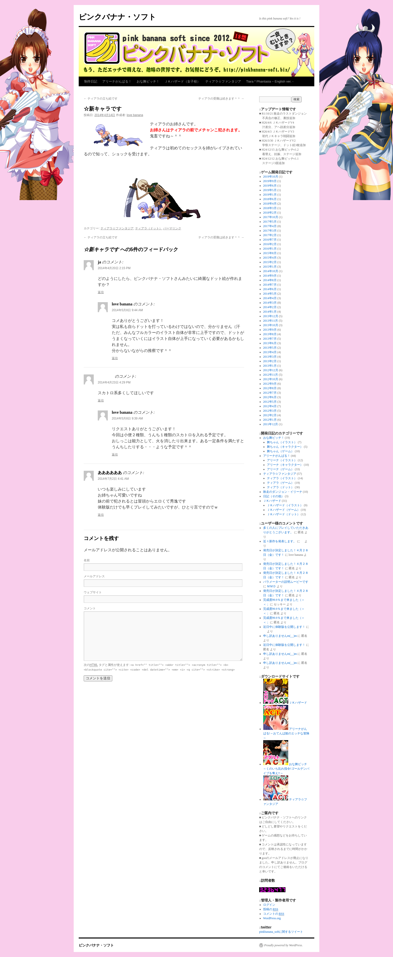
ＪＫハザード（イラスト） (285, 505)
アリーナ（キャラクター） (285, 464)
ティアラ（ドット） (148, 228)
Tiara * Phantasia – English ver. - (269, 81)
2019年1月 (270, 194)
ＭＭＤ (271, 586)
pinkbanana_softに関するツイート (281, 931)
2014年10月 (270, 271)
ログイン (269, 904)
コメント (90, 608)
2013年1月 (270, 365)
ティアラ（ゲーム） (280, 483)
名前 (87, 560)
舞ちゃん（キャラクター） (285, 446)
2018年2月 (270, 212)
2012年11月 (270, 374)
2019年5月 (270, 190)
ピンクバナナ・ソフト (117, 17)
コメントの (273, 914)
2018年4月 (270, 203)
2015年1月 (270, 266)
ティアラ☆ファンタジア (223, 81)
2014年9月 (270, 275)
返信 (101, 292)
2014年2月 (270, 307)
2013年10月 (270, 325)
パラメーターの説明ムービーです (285, 582)
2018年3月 (270, 208)
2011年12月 (270, 424)
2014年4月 (270, 298)
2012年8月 (270, 388)
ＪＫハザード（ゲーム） (283, 510)
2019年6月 (270, 185)
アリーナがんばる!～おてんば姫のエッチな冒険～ (286, 733)
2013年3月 (270, 356)
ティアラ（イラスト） (282, 478)
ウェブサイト (93, 592)
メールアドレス (94, 576)
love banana (135, 115)
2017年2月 (270, 235)
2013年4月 (270, 352)
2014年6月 (270, 289)
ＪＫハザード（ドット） (283, 514)
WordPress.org (272, 918)
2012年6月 (270, 397)
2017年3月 (270, 230)
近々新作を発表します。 (279, 541)
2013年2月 (270, 361)
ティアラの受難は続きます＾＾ (221, 98)
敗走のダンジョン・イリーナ (282, 492)
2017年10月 (270, 217)
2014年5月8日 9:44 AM (127, 310)
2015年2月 (270, 262)
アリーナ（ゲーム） (280, 469)
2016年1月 (270, 248)
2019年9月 (270, 181)
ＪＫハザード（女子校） (182, 81)
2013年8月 (270, 334)
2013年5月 (270, 347)
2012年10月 (270, 379)
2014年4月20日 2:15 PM (114, 268)
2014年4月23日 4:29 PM (114, 382)
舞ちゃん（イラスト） (282, 442)
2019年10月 (270, 176)
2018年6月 (270, 199)
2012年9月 (270, 383)
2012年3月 (270, 410)
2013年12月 (270, 316)
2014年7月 (270, 284)
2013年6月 (270, 343)
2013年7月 (270, 338)
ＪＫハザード (272, 501)
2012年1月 (270, 419)
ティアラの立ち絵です (101, 98)
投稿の (270, 909)
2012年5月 (270, 401)
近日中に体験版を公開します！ (284, 627)
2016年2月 (270, 244)
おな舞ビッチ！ (148, 81)
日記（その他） (273, 496)
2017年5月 (270, 221)
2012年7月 (270, 392)
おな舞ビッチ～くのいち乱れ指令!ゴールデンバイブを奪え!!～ (286, 768)
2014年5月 (270, 293)
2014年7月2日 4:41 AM (113, 479)
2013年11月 (270, 320)
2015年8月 (270, 253)
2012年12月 (270, 370)
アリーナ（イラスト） (282, 460)
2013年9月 (270, 329)
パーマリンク (172, 228)
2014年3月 (270, 302)
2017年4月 (270, 226)
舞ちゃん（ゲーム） (280, 451)
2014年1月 (270, 311)
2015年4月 (270, 257)
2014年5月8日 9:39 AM (127, 418)
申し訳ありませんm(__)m (280, 636)
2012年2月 (270, 415)
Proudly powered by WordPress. (283, 945)
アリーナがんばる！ (117, 81)
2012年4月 (270, 406)
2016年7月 (270, 239)
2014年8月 (270, 280)
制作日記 (90, 81)
